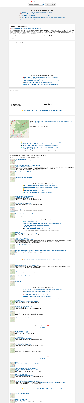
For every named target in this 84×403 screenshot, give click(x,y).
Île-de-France (20, 307)
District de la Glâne (25, 319)
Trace (16, 362)
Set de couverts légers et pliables (43, 225)
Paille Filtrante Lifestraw (30, 84)
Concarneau (28, 209)
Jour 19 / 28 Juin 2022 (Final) (22, 393)
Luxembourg (17, 197)
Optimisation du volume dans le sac (43, 294)
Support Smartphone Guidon (30, 145)
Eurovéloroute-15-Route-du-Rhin (23, 202)
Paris (25, 307)
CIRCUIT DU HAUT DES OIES (21, 238)
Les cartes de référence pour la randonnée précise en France (50, 293)
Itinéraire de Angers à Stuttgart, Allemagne (25, 275)
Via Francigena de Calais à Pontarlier (23, 177)
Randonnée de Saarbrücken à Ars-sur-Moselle (25, 380)
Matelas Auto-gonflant (29, 149)
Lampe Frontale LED (29, 187)
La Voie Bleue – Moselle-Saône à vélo (23, 244)
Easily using (43, 110)
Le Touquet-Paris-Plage (35, 313)
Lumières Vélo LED (29, 291)
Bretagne (19, 209)
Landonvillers (35, 233)
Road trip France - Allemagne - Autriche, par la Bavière (27, 165)
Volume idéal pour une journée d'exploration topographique (46, 77)
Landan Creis (33, 209)
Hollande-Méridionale (23, 375)
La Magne (35, 319)
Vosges (23, 166)
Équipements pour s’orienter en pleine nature (43, 82)
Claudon (27, 166)
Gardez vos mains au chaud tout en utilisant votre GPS (51, 223)
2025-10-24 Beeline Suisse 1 (21, 331)
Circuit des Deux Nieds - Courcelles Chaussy (25, 213)
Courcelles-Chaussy (29, 233)
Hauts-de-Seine (21, 332)
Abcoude (24, 394)
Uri (18, 160)
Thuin (23, 271)
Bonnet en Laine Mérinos (31, 79)
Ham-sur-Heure (27, 271)
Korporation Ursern (23, 160)
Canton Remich (23, 197)
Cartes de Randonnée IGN (31, 293)
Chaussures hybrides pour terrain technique (42, 15)
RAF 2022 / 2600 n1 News (21, 312)
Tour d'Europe (18, 208)
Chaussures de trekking (27, 17)
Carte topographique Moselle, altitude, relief (43, 127)
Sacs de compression (29, 294)
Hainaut (20, 271)
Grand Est (20, 166)
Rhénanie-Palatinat (23, 369)
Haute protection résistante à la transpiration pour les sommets (46, 147)
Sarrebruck (37, 381)
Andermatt (29, 160)
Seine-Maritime (25, 363)
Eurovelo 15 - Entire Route (21, 374)
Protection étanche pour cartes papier (45, 192)
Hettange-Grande (29, 338)
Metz (26, 350)
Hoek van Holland (30, 375)
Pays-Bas (17, 375)
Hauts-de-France (21, 178)
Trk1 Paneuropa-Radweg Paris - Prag (23, 306)
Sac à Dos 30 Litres (29, 77)
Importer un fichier (50, 4)
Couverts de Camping (30, 225)
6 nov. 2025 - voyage (20, 349)
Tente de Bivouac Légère (31, 227)
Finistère (23, 209)
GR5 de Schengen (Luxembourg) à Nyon (24, 196)
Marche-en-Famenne (20, 264)
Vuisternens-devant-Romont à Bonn (23, 317)
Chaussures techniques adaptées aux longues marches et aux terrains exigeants (49, 17)
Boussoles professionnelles (31, 80)
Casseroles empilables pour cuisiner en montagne (43, 12)
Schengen (28, 197)
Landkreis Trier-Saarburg (31, 369)
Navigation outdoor (29, 82)
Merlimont (32, 251)
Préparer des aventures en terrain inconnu (47, 221)
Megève (34, 282)
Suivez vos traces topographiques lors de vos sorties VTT (46, 185)
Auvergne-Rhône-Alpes (22, 282)
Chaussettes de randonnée (31, 289)
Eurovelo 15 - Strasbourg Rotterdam (23, 171)
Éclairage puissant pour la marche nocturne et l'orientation (47, 187)
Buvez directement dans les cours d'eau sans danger (48, 84)
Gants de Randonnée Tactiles (32, 223)
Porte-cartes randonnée (30, 192)
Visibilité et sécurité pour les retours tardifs (43, 291)
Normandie (20, 363)
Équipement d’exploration (31, 221)
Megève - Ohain (18, 281)
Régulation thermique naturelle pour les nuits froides (48, 79)
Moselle (23, 233)
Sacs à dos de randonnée (27, 14)
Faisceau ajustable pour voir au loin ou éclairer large (46, 143)
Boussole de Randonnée (29, 142)
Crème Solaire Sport (28, 147)
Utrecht (20, 394)
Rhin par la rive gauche (20, 159)
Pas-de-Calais (27, 178)
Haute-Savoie (29, 282)
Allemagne (17, 369)
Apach (27, 245)
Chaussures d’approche (27, 15)
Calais (32, 178)
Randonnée (17, 232)
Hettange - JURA (19, 337)
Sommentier (31, 319)
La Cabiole (31, 166)
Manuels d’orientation (27, 19)
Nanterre (26, 332)
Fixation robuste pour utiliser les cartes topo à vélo (48, 145)
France (16, 166)
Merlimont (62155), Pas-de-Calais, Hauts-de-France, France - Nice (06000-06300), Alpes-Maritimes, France (40, 250)
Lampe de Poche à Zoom (29, 143)
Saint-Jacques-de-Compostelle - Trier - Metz (25, 368)
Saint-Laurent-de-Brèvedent (34, 363)
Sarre (20, 381)
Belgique (16, 265)
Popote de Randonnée (27, 12)
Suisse (16, 160)
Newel (37, 369)
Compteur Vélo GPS (29, 185)
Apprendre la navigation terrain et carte (40, 19)
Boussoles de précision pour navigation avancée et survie (50, 80)
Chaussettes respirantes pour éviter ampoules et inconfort (50, 289)
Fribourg (19, 319)
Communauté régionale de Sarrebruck (28, 381)
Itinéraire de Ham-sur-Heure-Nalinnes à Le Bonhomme (27, 270)
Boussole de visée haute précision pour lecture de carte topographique (49, 142)
